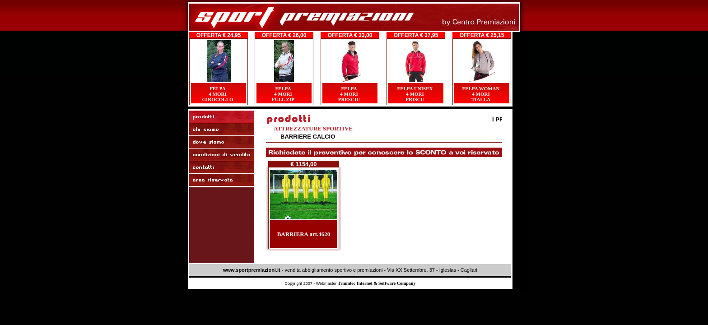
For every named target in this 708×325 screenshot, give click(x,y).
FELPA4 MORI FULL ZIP (283, 94)
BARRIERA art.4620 (304, 234)
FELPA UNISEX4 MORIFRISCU (415, 94)
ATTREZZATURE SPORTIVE (313, 128)
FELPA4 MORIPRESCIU (349, 94)
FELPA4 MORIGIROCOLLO (217, 94)
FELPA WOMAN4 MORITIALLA (480, 94)
